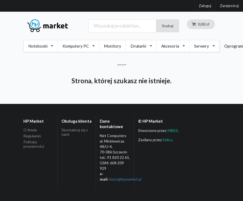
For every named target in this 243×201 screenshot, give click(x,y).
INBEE (172, 130)
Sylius (167, 139)
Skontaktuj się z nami (74, 132)
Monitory (112, 46)
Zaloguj (205, 5)
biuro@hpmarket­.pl (125, 179)
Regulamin (32, 136)
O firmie (30, 130)
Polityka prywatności (33, 144)
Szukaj (167, 25)
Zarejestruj (229, 5)
